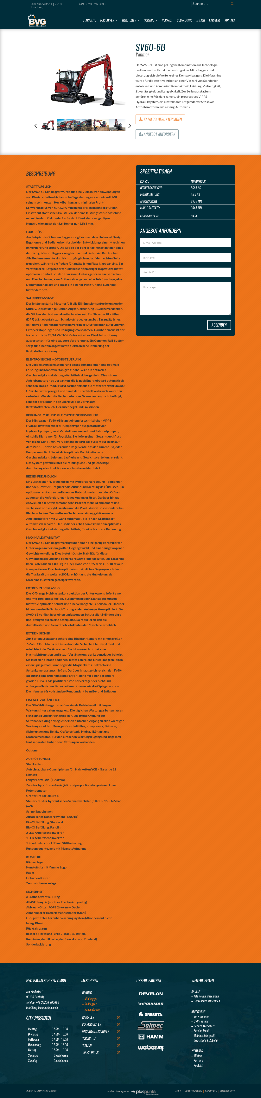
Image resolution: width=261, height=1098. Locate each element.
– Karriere (197, 1061)
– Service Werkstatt (202, 1026)
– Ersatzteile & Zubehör (205, 1040)
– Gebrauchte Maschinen (205, 1001)
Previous (36, 126)
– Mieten (196, 1056)
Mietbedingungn (193, 1091)
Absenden (219, 325)
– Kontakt (197, 1065)
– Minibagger (89, 999)
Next (128, 126)
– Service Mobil (200, 1031)
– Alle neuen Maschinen (205, 996)
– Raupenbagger (91, 1009)
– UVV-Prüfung (199, 1021)
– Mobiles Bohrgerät (203, 1036)
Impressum (211, 1091)
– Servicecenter (200, 1016)
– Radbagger (89, 1004)
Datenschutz (227, 1091)
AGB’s (178, 1091)
